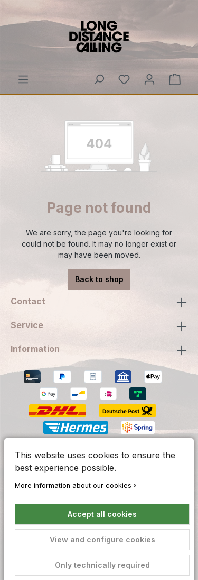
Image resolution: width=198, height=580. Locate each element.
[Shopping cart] (174, 79)
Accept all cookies (102, 514)
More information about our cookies (73, 486)
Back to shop (99, 279)
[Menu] (23, 79)
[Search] (98, 79)
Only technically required (102, 564)
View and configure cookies (102, 539)
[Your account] (149, 79)
